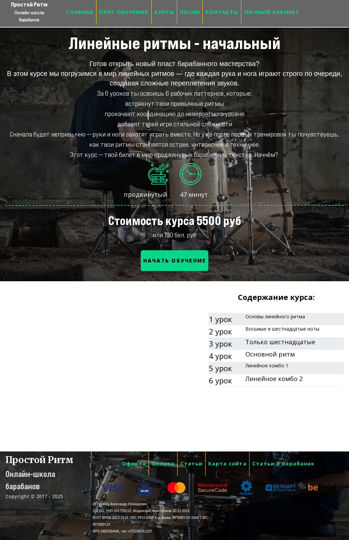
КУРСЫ (164, 12)
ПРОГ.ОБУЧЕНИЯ (123, 12)
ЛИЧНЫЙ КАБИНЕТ (272, 12)
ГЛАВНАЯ (80, 12)
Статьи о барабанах (283, 463)
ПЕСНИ (190, 12)
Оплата (163, 463)
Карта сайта (227, 463)
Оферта (134, 463)
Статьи (191, 463)
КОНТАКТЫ (222, 12)
